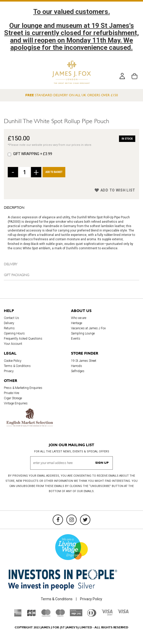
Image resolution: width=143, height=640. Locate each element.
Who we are (78, 318)
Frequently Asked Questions (23, 338)
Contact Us (11, 318)
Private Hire (11, 393)
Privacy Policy (91, 599)
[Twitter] (85, 520)
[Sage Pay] (76, 615)
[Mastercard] (46, 615)
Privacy (9, 371)
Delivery (11, 264)
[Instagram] (71, 520)
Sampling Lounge (83, 333)
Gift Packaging (16, 274)
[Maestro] (60, 615)
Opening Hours (14, 333)
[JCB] (31, 615)
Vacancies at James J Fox (88, 328)
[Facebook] (58, 520)
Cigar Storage (13, 398)
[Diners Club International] (91, 615)
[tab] (71, 207)
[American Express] (18, 615)
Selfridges (77, 371)
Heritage (76, 323)
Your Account (13, 344)
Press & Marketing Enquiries (23, 388)
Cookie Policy (12, 361)
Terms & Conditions (17, 366)
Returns (9, 328)
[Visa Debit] (107, 614)
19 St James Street (83, 361)
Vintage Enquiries (16, 403)
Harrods (76, 366)
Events (75, 338)
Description (14, 207)
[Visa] (123, 612)
